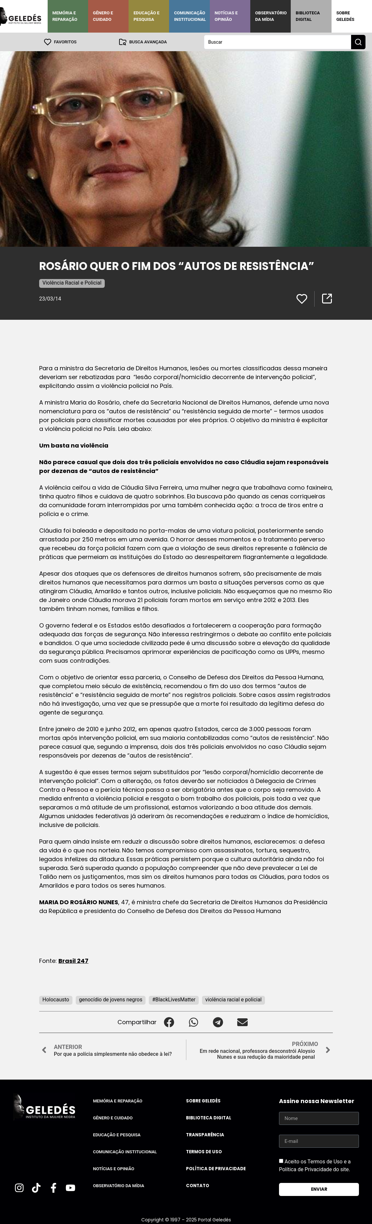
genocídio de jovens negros (110, 999)
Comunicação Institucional (190, 16)
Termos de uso (204, 1151)
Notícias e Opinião (226, 16)
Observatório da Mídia (271, 16)
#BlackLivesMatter (173, 999)
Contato (197, 1185)
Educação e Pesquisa (146, 16)
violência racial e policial (233, 999)
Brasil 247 (73, 960)
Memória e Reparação (65, 16)
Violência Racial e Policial (71, 282)
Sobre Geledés (345, 16)
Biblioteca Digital (308, 16)
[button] (169, 1021)
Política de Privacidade (216, 1168)
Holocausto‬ (55, 999)
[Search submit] (358, 42)
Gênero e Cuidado (103, 16)
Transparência (205, 1134)
